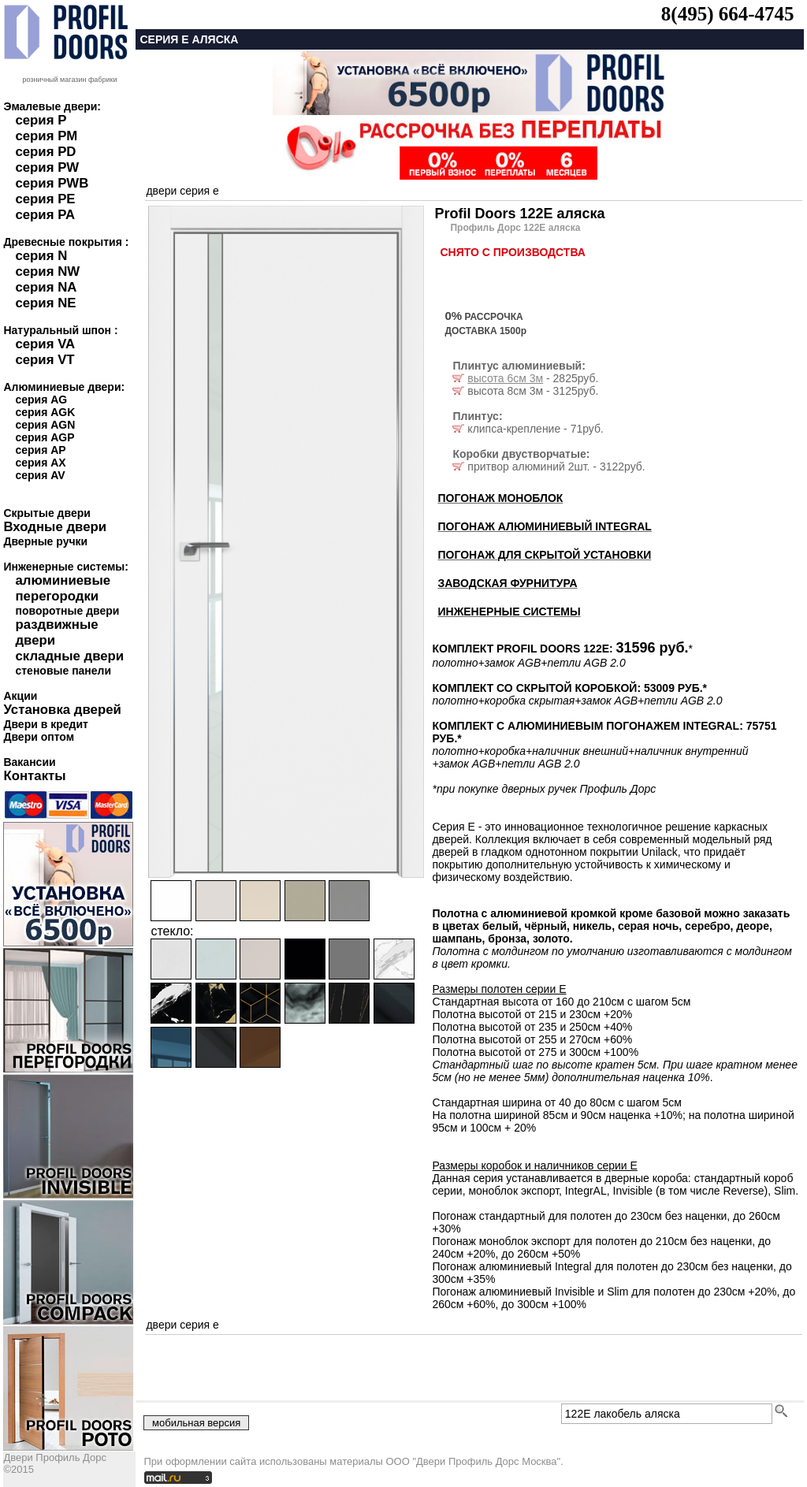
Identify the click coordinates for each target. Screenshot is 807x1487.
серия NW (47, 271)
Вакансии (29, 762)
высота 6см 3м (505, 378)
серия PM (46, 135)
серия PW (47, 167)
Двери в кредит (45, 724)
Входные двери (54, 526)
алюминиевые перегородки (62, 588)
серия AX (40, 462)
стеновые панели (63, 670)
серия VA (45, 343)
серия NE (45, 303)
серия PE (45, 198)
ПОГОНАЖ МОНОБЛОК (500, 498)
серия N (41, 255)
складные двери (69, 656)
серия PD (45, 151)
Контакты (34, 775)
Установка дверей (62, 709)
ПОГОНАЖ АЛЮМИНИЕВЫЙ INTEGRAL (544, 526)
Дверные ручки (45, 541)
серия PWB (51, 183)
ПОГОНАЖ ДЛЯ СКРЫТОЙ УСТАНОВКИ (544, 554)
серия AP (40, 450)
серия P (40, 120)
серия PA (45, 214)
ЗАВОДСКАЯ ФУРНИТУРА (507, 583)
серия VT (44, 359)
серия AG (41, 399)
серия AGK (45, 412)
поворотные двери (67, 610)
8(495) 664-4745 (727, 13)
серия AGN (45, 424)
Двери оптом (38, 736)
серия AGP (44, 437)
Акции (20, 696)
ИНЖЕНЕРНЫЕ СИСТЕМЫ (508, 611)
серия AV (40, 475)
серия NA (45, 287)
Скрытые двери (46, 513)
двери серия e (182, 190)
